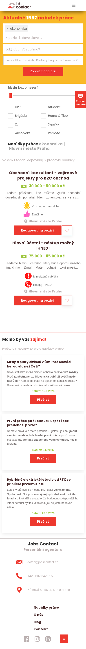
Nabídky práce (46, 607)
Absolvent (23, 133)
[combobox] (43, 33)
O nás (38, 614)
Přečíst (43, 399)
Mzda (12, 87)
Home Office (58, 115)
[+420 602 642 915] (43, 576)
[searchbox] (40, 37)
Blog (37, 622)
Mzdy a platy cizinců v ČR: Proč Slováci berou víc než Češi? (39, 364)
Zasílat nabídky (81, 99)
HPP (18, 107)
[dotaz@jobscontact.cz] (43, 562)
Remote (54, 133)
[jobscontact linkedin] (48, 639)
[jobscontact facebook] (26, 639)
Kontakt (41, 629)
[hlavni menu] (73, 5)
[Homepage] (19, 5)
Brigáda (21, 115)
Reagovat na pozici (37, 230)
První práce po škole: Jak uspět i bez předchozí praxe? (38, 423)
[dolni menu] (64, 638)
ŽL (16, 124)
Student (54, 107)
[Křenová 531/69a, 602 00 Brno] (43, 589)
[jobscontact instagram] (37, 639)
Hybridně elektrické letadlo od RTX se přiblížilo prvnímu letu (39, 481)
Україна (53, 124)
